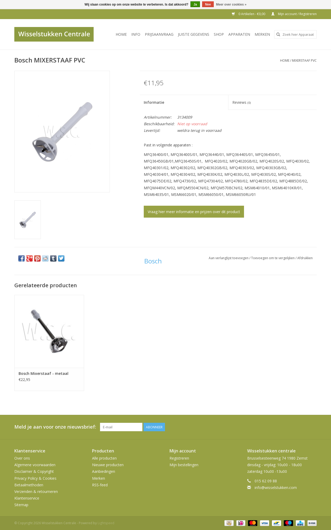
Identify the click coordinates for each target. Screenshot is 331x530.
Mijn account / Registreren (294, 14)
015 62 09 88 (266, 480)
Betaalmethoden (28, 484)
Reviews (241, 102)
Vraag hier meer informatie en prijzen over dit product (194, 211)
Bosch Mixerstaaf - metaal (43, 373)
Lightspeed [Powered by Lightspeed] (106, 523)
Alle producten (104, 458)
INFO (135, 34)
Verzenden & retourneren (36, 491)
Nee (208, 4)
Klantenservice (26, 498)
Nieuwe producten (108, 464)
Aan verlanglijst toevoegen (229, 258)
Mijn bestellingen (183, 464)
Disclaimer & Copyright (34, 471)
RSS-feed (100, 484)
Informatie (154, 102)
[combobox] (295, 34)
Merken (262, 34)
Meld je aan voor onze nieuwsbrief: (55, 427)
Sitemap (21, 504)
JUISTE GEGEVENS (193, 34)
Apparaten (239, 34)
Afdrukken (305, 258)
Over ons (22, 458)
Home (121, 34)
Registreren (179, 458)
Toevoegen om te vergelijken (273, 258)
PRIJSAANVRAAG (159, 34)
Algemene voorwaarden (34, 464)
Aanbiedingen (103, 471)
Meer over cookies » (231, 4)
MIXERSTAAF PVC (304, 60)
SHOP (219, 34)
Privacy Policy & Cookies (35, 478)
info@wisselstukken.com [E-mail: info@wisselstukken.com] (276, 487)
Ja (195, 4)
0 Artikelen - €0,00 (249, 14)
